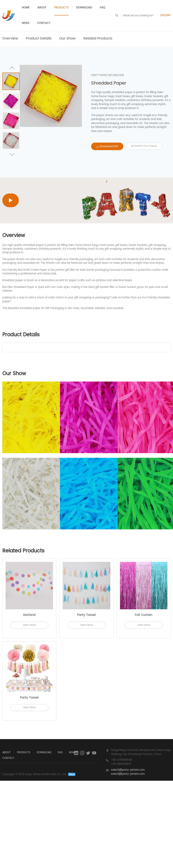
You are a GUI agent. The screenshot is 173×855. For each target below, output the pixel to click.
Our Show (67, 38)
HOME (26, 7)
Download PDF (107, 146)
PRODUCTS (61, 7)
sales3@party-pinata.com (128, 770)
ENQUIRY (165, 15)
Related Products (97, 38)
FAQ (102, 7)
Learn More (29, 625)
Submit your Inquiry (144, 146)
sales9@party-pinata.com (128, 774)
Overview (10, 38)
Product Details (38, 38)
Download (84, 7)
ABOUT (41, 7)
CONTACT (44, 23)
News (25, 23)
